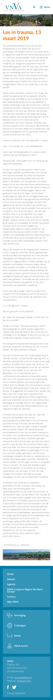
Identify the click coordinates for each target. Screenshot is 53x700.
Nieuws (11, 579)
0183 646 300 (24, 680)
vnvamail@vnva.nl (23, 677)
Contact (11, 597)
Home (10, 574)
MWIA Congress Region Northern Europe (25, 590)
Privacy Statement (16, 693)
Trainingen (20, 625)
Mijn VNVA (13, 602)
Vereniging (20, 615)
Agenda (11, 584)
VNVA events (21, 645)
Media (17, 635)
